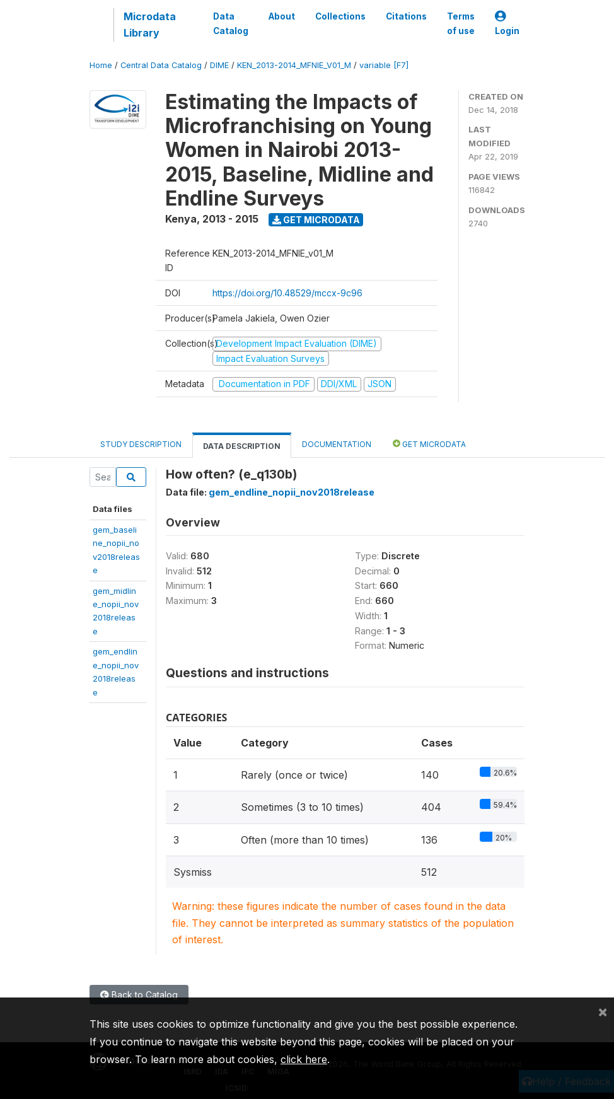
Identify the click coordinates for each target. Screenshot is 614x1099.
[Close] (603, 1011)
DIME (219, 65)
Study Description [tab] (141, 444)
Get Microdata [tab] (429, 443)
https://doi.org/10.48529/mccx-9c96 (287, 293)
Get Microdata (316, 219)
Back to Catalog (139, 994)
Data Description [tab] (242, 446)
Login (507, 23)
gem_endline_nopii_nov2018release (291, 492)
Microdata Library (150, 24)
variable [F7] (383, 65)
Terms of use (461, 23)
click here (304, 1059)
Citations (406, 16)
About (282, 16)
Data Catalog (230, 23)
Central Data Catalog (161, 65)
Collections (340, 16)
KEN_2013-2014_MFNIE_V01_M (294, 65)
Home (101, 65)
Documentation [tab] (336, 444)
